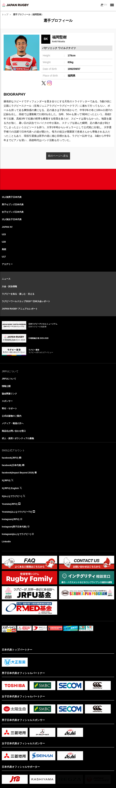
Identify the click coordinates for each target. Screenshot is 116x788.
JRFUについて (9, 379)
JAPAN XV (7, 227)
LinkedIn (6, 541)
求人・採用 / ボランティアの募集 (18, 438)
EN (105, 4)
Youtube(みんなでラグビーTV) (17, 512)
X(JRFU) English (10, 488)
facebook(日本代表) (12, 465)
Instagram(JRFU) (10, 519)
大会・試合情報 (9, 286)
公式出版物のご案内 (11, 416)
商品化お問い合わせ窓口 (14, 431)
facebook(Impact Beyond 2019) (18, 472)
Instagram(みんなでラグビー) (16, 534)
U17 (4, 256)
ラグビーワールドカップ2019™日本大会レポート (26, 301)
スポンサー (7, 401)
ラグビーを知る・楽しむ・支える (18, 294)
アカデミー (7, 264)
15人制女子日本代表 (12, 219)
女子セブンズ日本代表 (13, 212)
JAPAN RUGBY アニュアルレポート (20, 309)
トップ (5, 14)
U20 (4, 242)
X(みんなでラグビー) (12, 496)
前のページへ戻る (58, 155)
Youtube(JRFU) (9, 504)
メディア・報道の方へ (13, 423)
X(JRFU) (6, 480)
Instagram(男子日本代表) (14, 526)
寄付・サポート (9, 408)
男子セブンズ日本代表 (13, 204)
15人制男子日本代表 (12, 197)
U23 (4, 234)
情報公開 (6, 386)
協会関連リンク (9, 393)
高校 (4, 249)
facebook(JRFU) (10, 458)
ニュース (6, 279)
